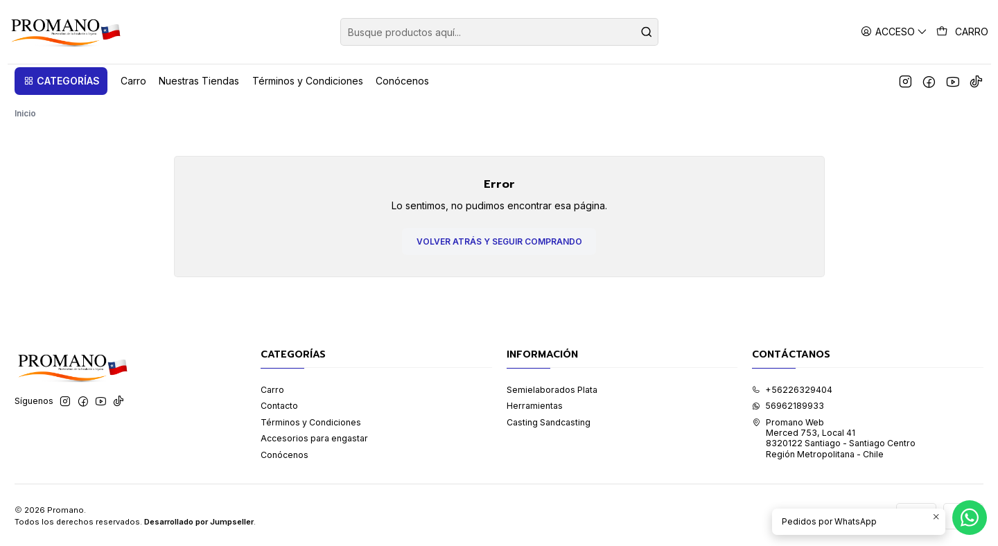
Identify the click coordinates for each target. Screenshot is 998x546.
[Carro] (962, 32)
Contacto (279, 404)
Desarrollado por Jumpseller (199, 520)
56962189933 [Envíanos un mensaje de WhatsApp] (788, 404)
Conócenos (284, 453)
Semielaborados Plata (552, 387)
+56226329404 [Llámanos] (792, 387)
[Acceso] (894, 31)
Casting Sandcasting (548, 421)
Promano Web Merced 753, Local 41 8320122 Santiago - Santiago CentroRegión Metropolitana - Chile (834, 437)
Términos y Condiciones (311, 421)
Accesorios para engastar (314, 437)
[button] (61, 81)
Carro (272, 387)
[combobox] (499, 32)
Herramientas (535, 404)
